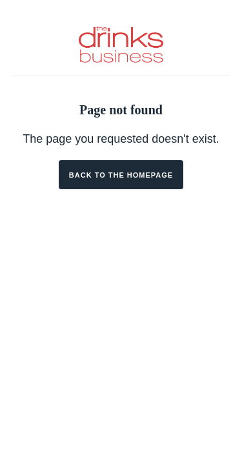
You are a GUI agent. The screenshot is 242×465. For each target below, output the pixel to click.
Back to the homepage (121, 175)
